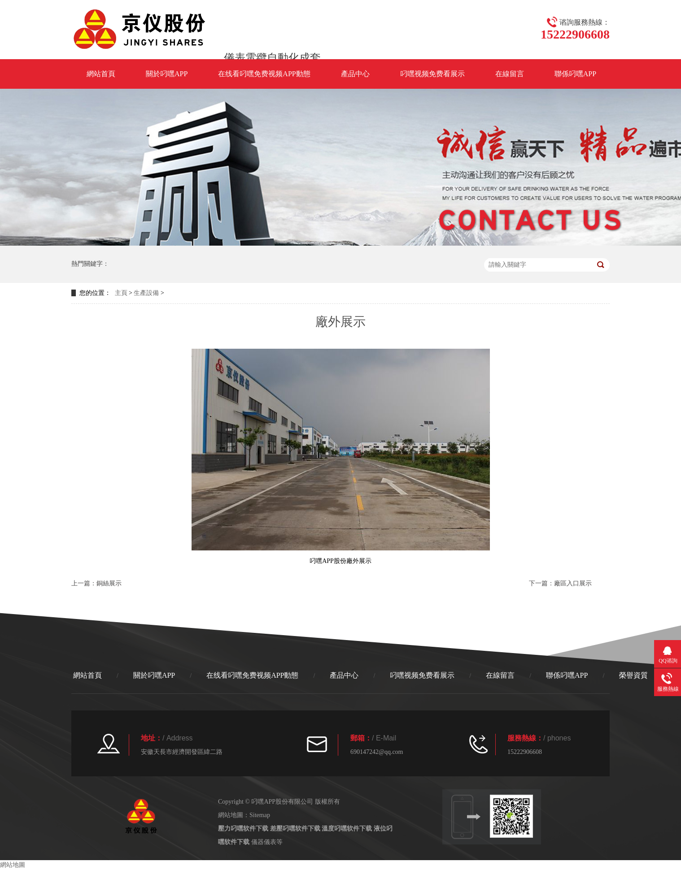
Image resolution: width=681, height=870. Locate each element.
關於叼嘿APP (167, 74)
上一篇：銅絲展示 (96, 583)
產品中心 (355, 74)
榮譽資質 (633, 675)
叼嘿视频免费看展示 (432, 74)
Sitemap (259, 815)
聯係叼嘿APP (575, 74)
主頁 (121, 293)
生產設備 (146, 293)
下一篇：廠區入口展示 (560, 583)
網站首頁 (101, 74)
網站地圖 (12, 864)
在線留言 (509, 74)
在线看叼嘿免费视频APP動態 (264, 74)
